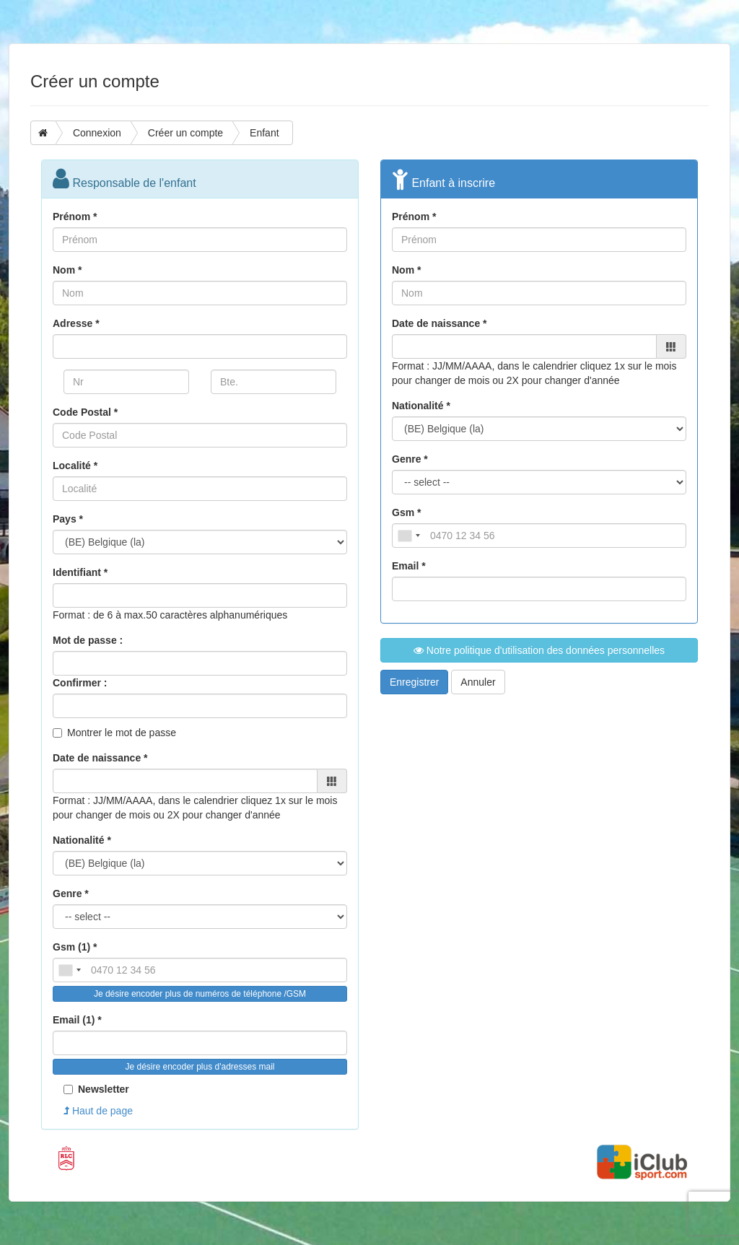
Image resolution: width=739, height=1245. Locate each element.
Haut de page (98, 1111)
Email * (409, 566)
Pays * (68, 519)
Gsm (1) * (75, 947)
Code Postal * (85, 412)
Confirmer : (80, 683)
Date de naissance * (100, 758)
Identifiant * (80, 572)
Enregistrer (414, 682)
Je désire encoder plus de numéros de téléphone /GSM (200, 994)
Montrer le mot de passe (121, 732)
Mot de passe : (88, 640)
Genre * (71, 893)
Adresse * (76, 323)
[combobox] (69, 970)
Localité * (75, 465)
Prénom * (75, 216)
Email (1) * (77, 1020)
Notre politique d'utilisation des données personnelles (539, 650)
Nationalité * (82, 840)
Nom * (67, 270)
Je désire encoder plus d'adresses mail (199, 1067)
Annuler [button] (477, 682)
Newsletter (96, 1089)
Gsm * (406, 512)
